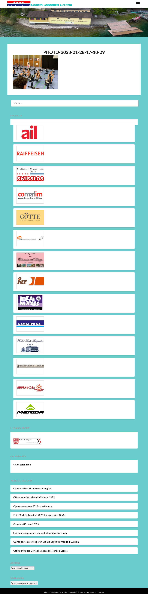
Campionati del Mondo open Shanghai (32, 488)
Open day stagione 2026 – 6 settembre (32, 506)
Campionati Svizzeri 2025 (26, 524)
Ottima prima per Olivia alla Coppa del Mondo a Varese (40, 550)
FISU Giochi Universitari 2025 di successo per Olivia (39, 515)
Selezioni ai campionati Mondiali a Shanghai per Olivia (40, 533)
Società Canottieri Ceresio (51, 5)
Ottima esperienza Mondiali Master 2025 (34, 497)
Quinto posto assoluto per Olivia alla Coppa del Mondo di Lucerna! (46, 541)
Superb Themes (96, 592)
